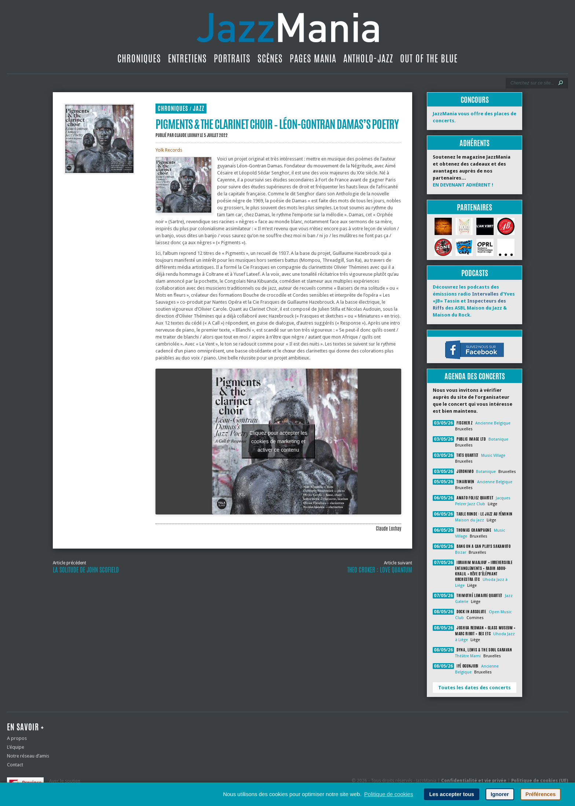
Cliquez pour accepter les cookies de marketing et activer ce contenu (278, 441)
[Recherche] (532, 83)
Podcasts (474, 273)
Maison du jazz (469, 520)
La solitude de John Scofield (86, 569)
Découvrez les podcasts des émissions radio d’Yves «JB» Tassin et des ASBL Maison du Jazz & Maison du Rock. (474, 301)
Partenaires (474, 207)
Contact (15, 764)
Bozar (460, 552)
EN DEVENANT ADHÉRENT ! (463, 185)
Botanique (498, 439)
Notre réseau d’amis (28, 756)
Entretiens (187, 58)
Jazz (198, 108)
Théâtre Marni (468, 656)
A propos (17, 738)
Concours (475, 99)
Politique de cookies (388, 794)
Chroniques (139, 58)
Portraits (232, 58)
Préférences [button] (540, 794)
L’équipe (15, 747)
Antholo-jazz (368, 58)
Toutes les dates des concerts (474, 687)
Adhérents (474, 143)
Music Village (493, 455)
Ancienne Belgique (492, 423)
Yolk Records (168, 150)
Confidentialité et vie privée (473, 780)
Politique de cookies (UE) (539, 780)
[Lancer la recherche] (560, 83)
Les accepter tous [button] (451, 794)
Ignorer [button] (500, 794)
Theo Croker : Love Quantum (379, 569)
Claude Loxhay (187, 135)
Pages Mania (313, 58)
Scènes (270, 58)
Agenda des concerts (474, 376)
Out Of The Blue (429, 58)
